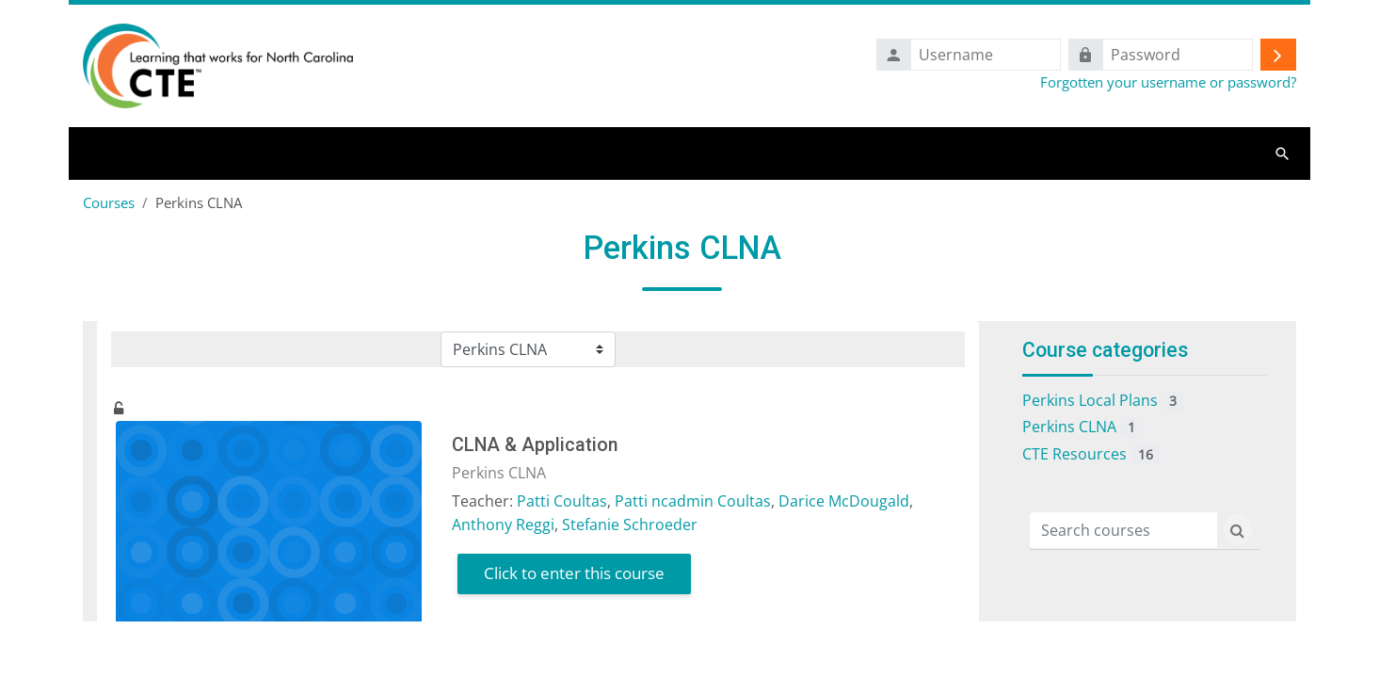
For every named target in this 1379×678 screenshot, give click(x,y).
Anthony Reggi (503, 526)
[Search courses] (1123, 532)
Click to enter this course (574, 576)
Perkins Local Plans (1103, 403)
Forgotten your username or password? (1168, 83)
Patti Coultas (562, 502)
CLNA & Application (534, 448)
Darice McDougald (843, 502)
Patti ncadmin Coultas (693, 502)
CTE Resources (1091, 456)
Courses (109, 204)
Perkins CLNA (1082, 430)
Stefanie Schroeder (630, 526)
